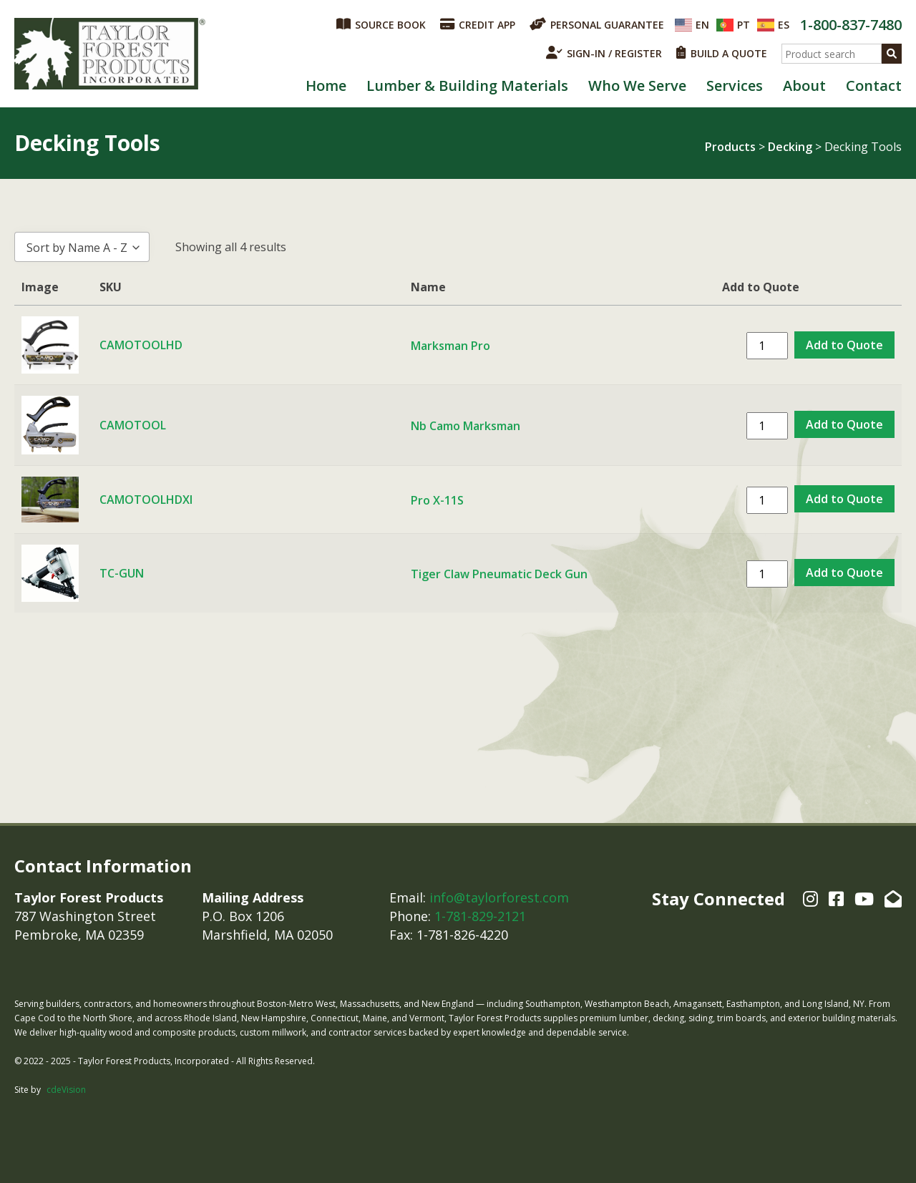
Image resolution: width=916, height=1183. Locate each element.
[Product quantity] (767, 345)
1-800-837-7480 (851, 24)
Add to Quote (844, 345)
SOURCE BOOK (381, 24)
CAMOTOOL (132, 425)
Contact (874, 85)
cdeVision (66, 1090)
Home (326, 85)
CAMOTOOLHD (140, 345)
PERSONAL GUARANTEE (597, 24)
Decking (790, 147)
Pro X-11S (437, 500)
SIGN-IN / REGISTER (604, 53)
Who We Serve (637, 85)
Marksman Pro (450, 346)
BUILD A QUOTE (721, 53)
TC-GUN (121, 573)
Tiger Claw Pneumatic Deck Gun (499, 574)
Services (734, 85)
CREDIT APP (477, 24)
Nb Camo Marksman (465, 426)
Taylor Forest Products (110, 53)
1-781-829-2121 (480, 916)
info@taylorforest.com (499, 897)
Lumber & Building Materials (467, 85)
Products (730, 147)
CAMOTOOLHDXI (146, 499)
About (804, 85)
